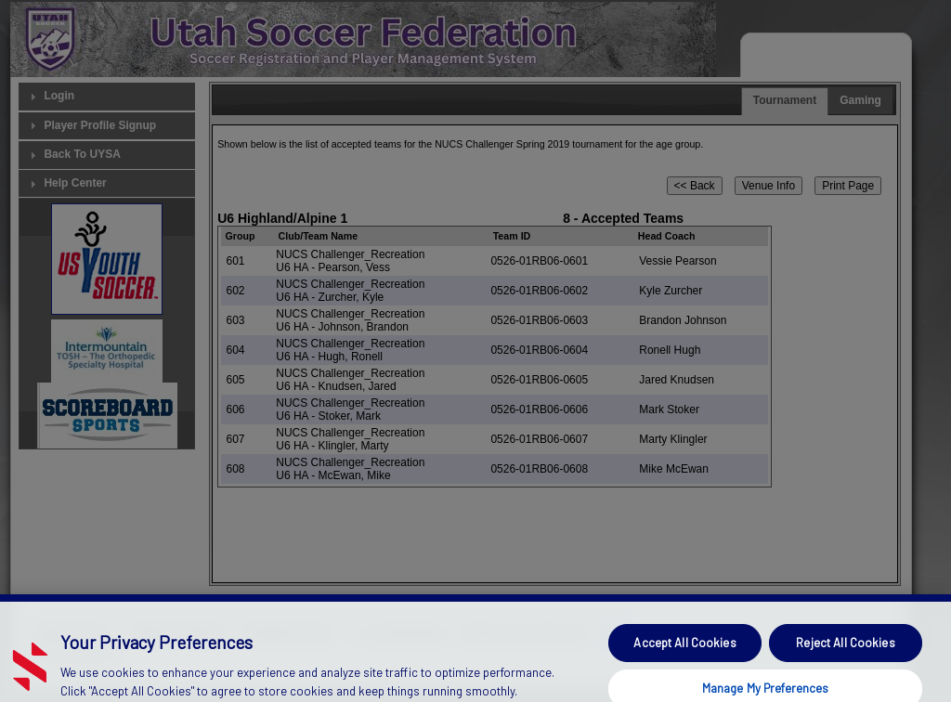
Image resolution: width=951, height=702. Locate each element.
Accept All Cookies (684, 654)
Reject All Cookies (845, 654)
